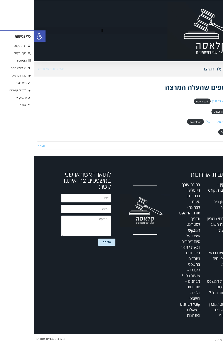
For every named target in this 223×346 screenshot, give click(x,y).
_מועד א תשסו (211, 132)
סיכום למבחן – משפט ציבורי (184, 309)
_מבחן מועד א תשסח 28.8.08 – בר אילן (195, 122)
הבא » (7, 145)
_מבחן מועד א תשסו (208, 111)
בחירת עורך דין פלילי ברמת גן (157, 190)
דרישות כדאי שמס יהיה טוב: (184, 258)
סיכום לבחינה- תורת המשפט (155, 207)
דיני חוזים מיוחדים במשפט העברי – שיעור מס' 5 (156, 264)
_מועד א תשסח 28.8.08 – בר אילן (199, 101)
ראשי (27, 69)
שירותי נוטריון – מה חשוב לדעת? (183, 224)
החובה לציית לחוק (12, 69)
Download (168, 101)
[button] (67, 30)
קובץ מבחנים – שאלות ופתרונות (156, 309)
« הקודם (214, 145)
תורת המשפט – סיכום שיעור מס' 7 (183, 287)
